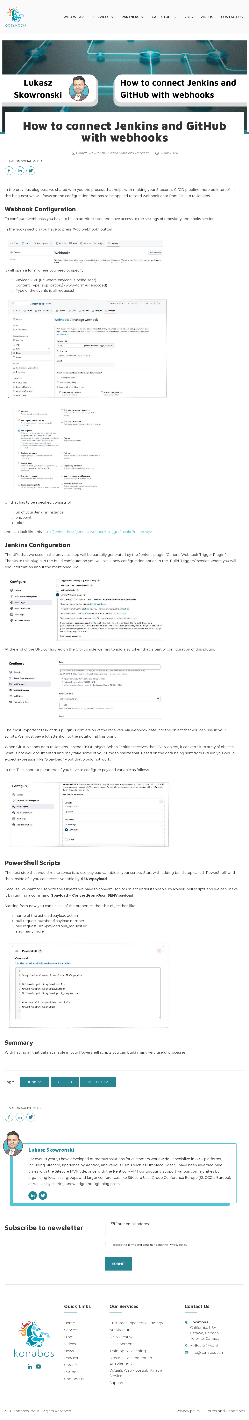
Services (101, 17)
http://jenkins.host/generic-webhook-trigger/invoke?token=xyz (97, 532)
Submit (118, 1264)
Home (69, 1323)
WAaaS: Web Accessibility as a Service (136, 1373)
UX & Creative (121, 1337)
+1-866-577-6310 (204, 1345)
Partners (130, 17)
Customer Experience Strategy (136, 1323)
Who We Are (74, 17)
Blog (188, 17)
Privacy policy (188, 1411)
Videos (207, 17)
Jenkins (34, 1082)
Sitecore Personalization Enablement (131, 1361)
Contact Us (232, 17)
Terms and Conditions (225, 1411)
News (69, 1351)
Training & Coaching (128, 1351)
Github (65, 1082)
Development (122, 1344)
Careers (71, 1365)
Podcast (71, 1358)
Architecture (121, 1330)
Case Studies (164, 17)
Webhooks (98, 1082)
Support (117, 1383)
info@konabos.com (207, 1352)
